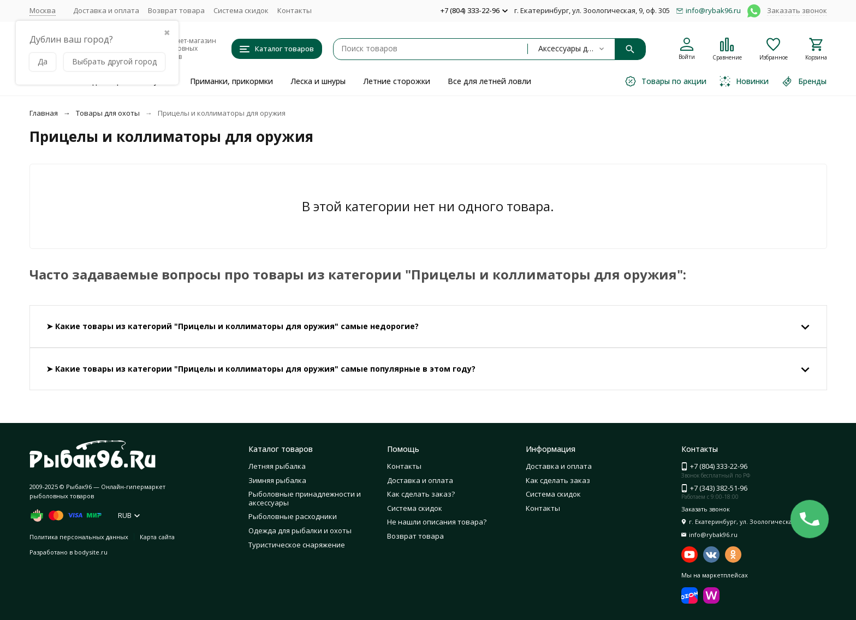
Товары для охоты (108, 113)
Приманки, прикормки (231, 81)
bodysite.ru (91, 552)
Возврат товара (176, 10)
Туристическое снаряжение (296, 545)
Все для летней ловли (489, 81)
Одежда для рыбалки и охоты (300, 530)
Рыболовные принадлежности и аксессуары (304, 498)
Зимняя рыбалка (277, 480)
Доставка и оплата (106, 10)
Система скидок (241, 10)
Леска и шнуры (318, 81)
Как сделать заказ (558, 480)
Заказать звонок (797, 10)
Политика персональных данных (78, 537)
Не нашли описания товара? (436, 522)
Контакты (294, 10)
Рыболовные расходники (292, 516)
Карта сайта (157, 537)
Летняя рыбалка (277, 466)
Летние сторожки (396, 81)
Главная (43, 113)
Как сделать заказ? (421, 494)
